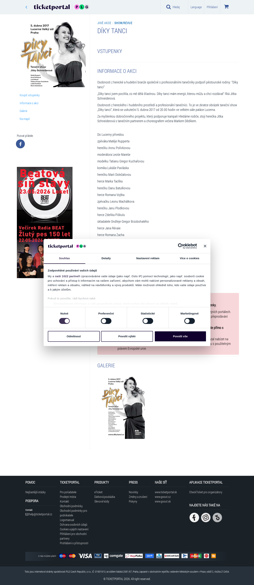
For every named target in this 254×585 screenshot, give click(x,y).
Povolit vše (180, 336)
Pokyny (133, 501)
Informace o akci (29, 103)
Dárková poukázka (104, 497)
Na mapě (25, 119)
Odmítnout (74, 336)
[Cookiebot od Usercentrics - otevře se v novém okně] (180, 246)
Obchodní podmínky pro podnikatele (73, 513)
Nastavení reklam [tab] (147, 258)
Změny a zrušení (138, 497)
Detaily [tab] (106, 258)
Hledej (173, 6)
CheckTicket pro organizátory (205, 492)
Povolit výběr (127, 336)
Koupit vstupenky (30, 95)
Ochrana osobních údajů (73, 524)
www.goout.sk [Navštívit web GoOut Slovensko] (163, 501)
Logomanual (67, 520)
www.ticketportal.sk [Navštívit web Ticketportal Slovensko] (166, 492)
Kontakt (64, 501)
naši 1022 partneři (67, 276)
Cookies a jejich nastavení (74, 529)
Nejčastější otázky (35, 492)
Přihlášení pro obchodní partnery (73, 536)
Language (196, 7)
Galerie (23, 111)
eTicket (98, 492)
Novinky (133, 492)
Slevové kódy (101, 501)
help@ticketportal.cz (38, 514)
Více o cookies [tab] (189, 258)
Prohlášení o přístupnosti (74, 543)
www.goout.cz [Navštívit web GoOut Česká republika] (163, 497)
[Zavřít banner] (205, 246)
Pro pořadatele (68, 492)
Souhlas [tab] (64, 258)
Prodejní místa (68, 497)
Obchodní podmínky (71, 506)
